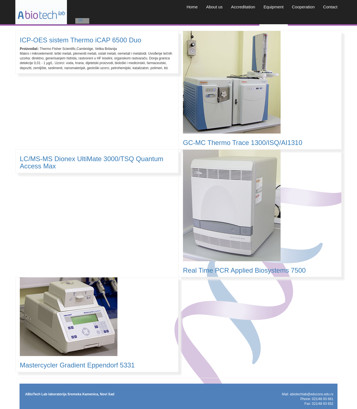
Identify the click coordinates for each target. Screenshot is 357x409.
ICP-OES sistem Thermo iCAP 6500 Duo (80, 40)
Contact (330, 6)
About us (214, 6)
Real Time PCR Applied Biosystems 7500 (244, 270)
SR (80, 20)
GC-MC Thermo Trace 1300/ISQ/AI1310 (242, 142)
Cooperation (303, 6)
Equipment (274, 6)
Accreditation (243, 6)
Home (192, 6)
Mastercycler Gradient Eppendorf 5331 (77, 365)
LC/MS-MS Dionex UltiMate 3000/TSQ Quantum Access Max (91, 162)
